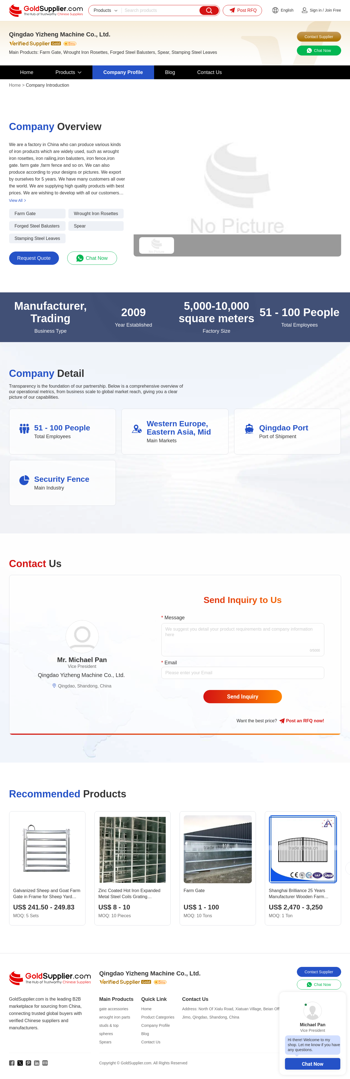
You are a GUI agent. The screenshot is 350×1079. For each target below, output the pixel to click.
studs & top (109, 1025)
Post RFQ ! (301, 721)
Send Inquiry (242, 696)
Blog (145, 1034)
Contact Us (150, 1042)
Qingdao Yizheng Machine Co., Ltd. (81, 675)
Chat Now (312, 1064)
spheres (106, 1034)
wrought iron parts (114, 1017)
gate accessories (113, 1009)
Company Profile (155, 1025)
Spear (80, 226)
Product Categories (158, 1017)
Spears (105, 1042)
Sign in (316, 10)
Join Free (333, 10)
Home (15, 85)
